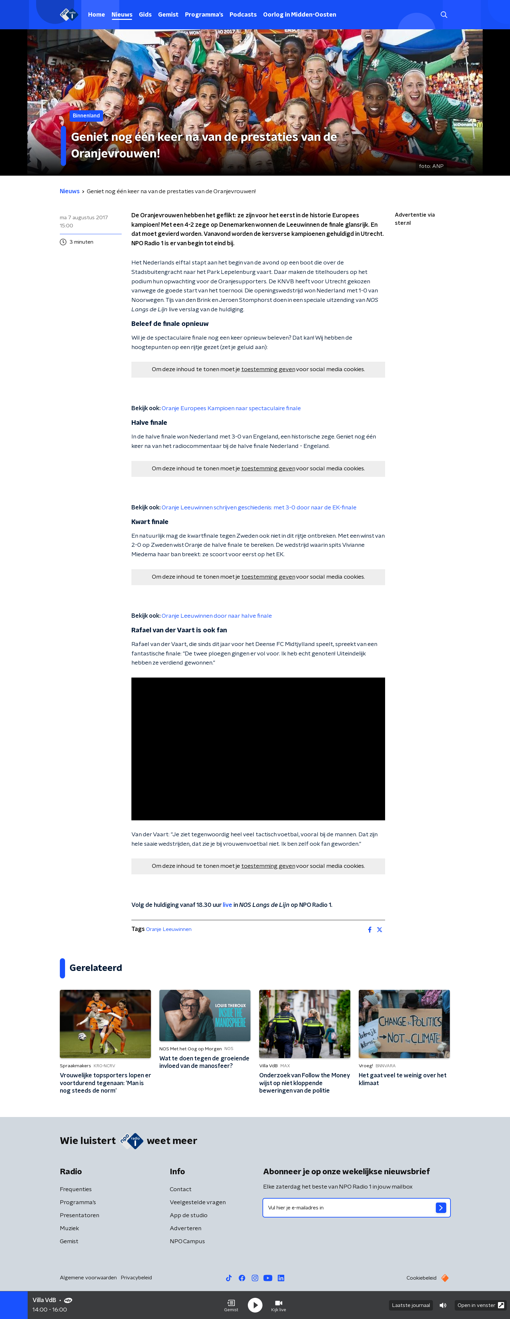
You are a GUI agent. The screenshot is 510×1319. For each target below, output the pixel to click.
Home (96, 15)
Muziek (69, 1229)
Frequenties (76, 1189)
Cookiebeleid (421, 1278)
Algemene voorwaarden (88, 1277)
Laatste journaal (411, 1305)
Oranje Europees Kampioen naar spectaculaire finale (231, 408)
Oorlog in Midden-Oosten (299, 15)
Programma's (204, 15)
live (227, 905)
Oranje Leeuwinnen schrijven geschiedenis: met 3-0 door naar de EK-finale (259, 508)
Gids (145, 15)
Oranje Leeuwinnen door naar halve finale (217, 616)
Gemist (168, 15)
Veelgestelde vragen (198, 1202)
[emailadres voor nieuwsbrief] (356, 1208)
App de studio (189, 1215)
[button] (231, 1305)
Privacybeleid (136, 1277)
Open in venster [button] (481, 1305)
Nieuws (122, 15)
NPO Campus (187, 1242)
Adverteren (185, 1229)
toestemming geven (268, 369)
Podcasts (243, 15)
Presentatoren (79, 1215)
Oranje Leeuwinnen (169, 929)
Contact (181, 1189)
